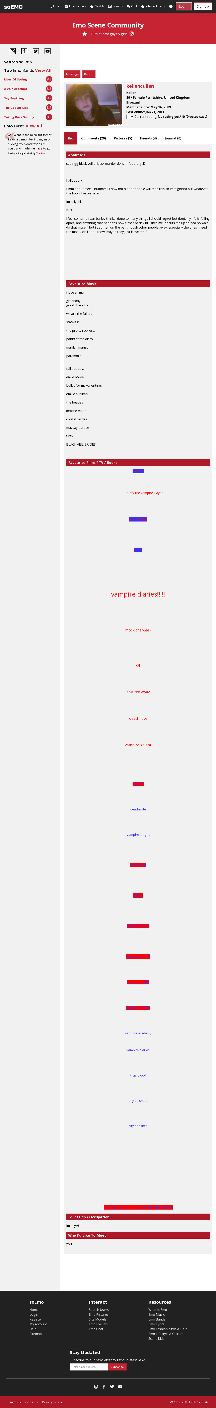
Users (54, 6)
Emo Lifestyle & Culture (166, 1334)
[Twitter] (36, 51)
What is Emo (153, 6)
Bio (70, 138)
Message (72, 74)
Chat (131, 6)
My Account (38, 1324)
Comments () (93, 138)
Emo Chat (96, 1329)
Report (89, 74)
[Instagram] (131, 34)
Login (33, 1314)
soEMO (13, 7)
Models (97, 6)
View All (43, 70)
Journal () (173, 138)
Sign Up (203, 6)
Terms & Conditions (23, 1402)
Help (33, 1329)
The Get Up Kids (16, 108)
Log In (184, 6)
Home (34, 1309)
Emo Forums (98, 1324)
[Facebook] (24, 51)
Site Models (97, 1319)
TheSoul (40, 153)
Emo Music (156, 1314)
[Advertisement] (138, 58)
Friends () (148, 138)
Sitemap (35, 1334)
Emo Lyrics (156, 1324)
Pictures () (123, 138)
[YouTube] (48, 51)
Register (35, 1319)
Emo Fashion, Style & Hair (167, 1329)
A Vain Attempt (15, 89)
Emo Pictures (75, 6)
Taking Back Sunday (19, 117)
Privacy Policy (52, 1402)
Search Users (99, 1309)
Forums (115, 6)
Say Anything (14, 98)
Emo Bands (156, 1319)
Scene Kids (156, 1338)
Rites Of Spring (15, 79)
